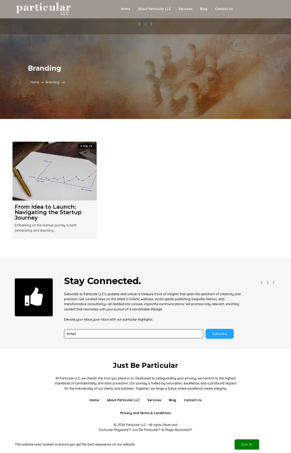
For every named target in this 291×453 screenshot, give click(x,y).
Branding (52, 82)
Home (34, 82)
